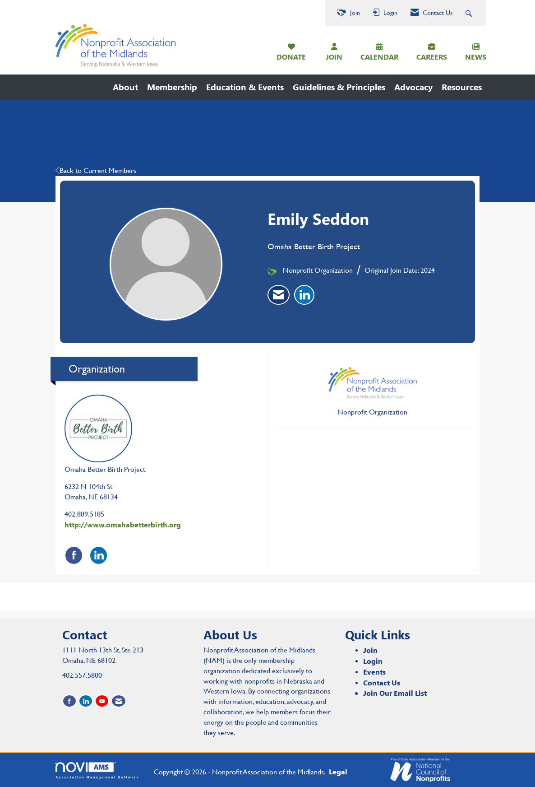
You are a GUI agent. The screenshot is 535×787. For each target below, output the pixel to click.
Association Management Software (97, 770)
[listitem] (279, 295)
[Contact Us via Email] (118, 701)
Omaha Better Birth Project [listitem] (105, 434)
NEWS (475, 56)
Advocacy (413, 87)
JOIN (334, 56)
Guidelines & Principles (339, 87)
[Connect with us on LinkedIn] (85, 701)
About (125, 87)
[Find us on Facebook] (69, 701)
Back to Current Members (95, 170)
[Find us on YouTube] (102, 701)
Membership (172, 87)
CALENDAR (379, 56)
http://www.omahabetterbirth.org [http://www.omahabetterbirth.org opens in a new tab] (123, 524)
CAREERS (431, 56)
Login (373, 661)
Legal (338, 771)
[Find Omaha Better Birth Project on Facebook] (74, 555)
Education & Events (245, 87)
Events (374, 671)
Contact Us (381, 682)
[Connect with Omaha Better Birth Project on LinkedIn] (98, 555)
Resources (462, 87)
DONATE (291, 56)
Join (370, 650)
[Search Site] (469, 13)
